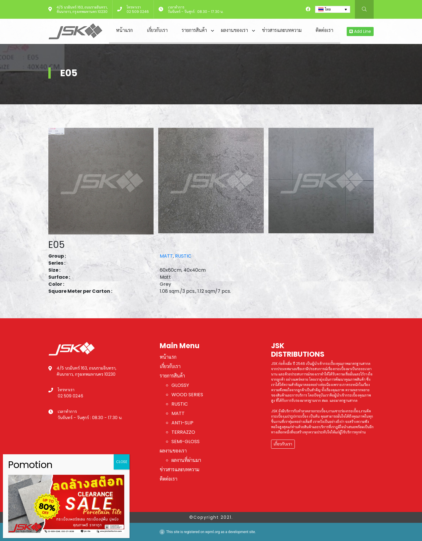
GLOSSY (180, 385)
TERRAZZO (183, 432)
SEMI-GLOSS (185, 441)
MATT (166, 256)
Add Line (360, 31)
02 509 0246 (138, 11)
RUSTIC (183, 256)
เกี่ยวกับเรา (157, 30)
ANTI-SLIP (182, 422)
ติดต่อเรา (324, 30)
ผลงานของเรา (234, 30)
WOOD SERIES (187, 394)
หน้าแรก (124, 30)
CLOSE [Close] (121, 461)
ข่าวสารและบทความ (282, 30)
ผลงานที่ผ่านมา (186, 460)
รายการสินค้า (194, 30)
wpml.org (212, 532)
